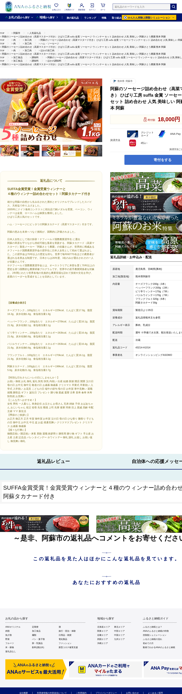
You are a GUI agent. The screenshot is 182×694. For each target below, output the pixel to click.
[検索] (173, 7)
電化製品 (63, 639)
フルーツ (9, 643)
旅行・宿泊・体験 (67, 631)
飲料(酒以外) (38, 647)
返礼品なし (10, 651)
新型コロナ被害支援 (68, 647)
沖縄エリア (102, 643)
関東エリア (102, 631)
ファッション (65, 643)
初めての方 (148, 643)
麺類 (34, 635)
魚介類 (8, 635)
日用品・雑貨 (65, 635)
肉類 (7, 631)
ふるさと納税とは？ (152, 627)
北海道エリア (103, 627)
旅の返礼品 (73, 17)
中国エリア (119, 635)
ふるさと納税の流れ (152, 639)
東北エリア (119, 627)
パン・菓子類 (38, 639)
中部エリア (119, 631)
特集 (104, 17)
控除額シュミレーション (154, 635)
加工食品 (36, 631)
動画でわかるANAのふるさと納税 (159, 647)
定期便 (35, 627)
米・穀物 (9, 647)
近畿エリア (102, 635)
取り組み (116, 17)
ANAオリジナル (12, 627)
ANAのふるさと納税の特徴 (156, 631)
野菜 (7, 639)
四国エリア (102, 639)
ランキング (90, 17)
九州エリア (119, 639)
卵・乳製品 (37, 643)
